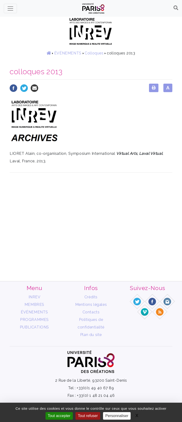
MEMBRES (34, 304)
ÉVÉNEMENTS (68, 53)
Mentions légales (91, 304)
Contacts (91, 312)
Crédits (91, 297)
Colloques (94, 53)
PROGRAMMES (34, 319)
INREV (35, 297)
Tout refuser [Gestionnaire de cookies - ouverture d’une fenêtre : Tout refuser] (88, 416)
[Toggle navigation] (10, 8)
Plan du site (91, 334)
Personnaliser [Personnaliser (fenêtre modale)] (116, 416)
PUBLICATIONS (34, 327)
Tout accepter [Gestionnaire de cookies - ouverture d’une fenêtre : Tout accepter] (59, 416)
